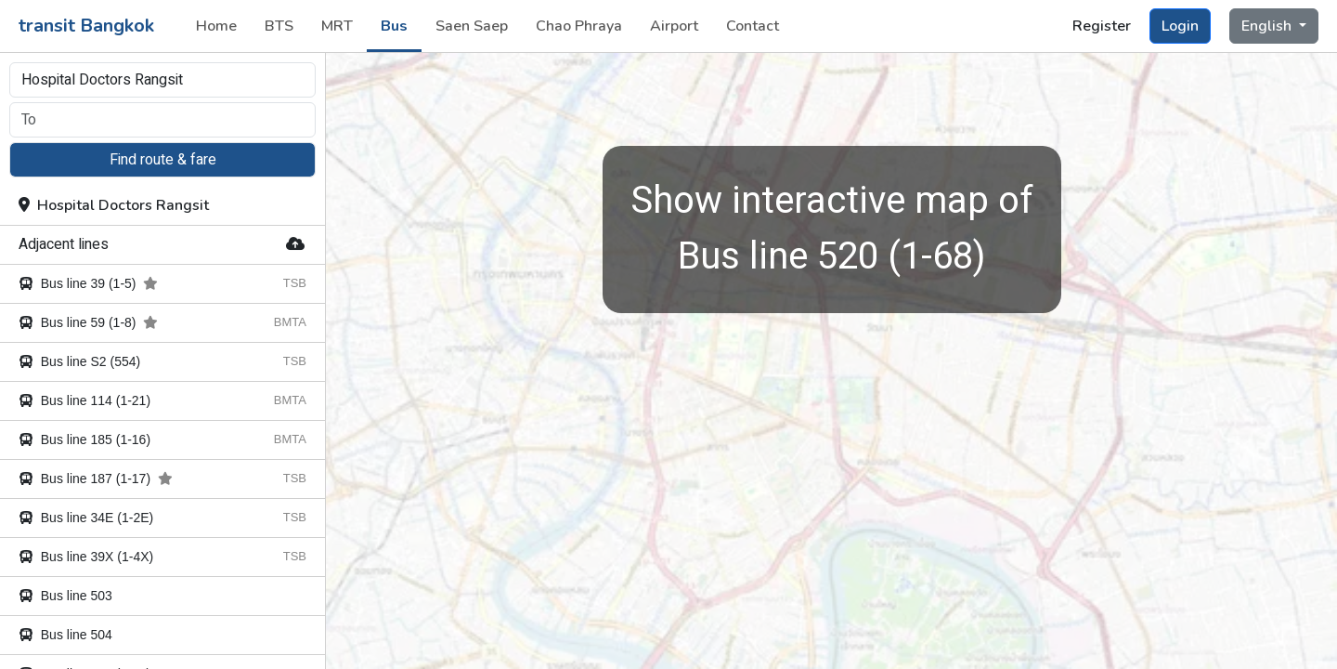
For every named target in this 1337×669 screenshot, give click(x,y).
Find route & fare (163, 160)
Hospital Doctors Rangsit (114, 205)
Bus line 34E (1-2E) (86, 517)
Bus (394, 26)
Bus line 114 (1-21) (84, 400)
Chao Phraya (579, 26)
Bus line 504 (65, 634)
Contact (752, 26)
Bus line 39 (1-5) (88, 283)
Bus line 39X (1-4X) (86, 556)
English (1268, 26)
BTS (279, 26)
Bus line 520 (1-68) (831, 229)
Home (216, 26)
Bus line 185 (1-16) (84, 439)
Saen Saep (471, 26)
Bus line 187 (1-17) (96, 478)
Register (1101, 26)
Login (1180, 26)
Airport (674, 26)
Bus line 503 (65, 595)
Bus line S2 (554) (79, 361)
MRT (337, 26)
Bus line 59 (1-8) (88, 322)
